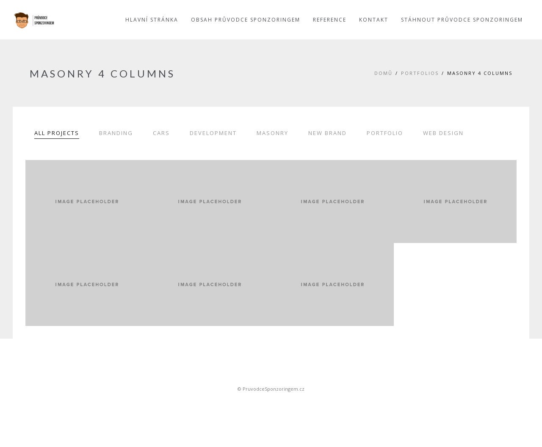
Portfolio (385, 133)
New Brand (327, 133)
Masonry (272, 133)
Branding (116, 133)
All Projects (56, 133)
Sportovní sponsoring (271, 404)
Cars (161, 133)
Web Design (443, 133)
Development (213, 133)
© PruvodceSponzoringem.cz (271, 389)
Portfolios (420, 73)
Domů (383, 73)
